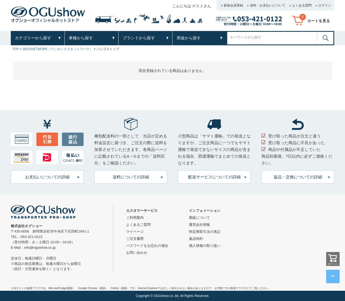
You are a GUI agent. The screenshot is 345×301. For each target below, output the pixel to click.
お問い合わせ (136, 253)
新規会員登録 (233, 5)
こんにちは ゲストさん (191, 6)
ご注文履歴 (135, 239)
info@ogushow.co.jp (40, 247)
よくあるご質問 (138, 225)
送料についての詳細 (131, 177)
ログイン (324, 5)
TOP (15, 49)
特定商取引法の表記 (204, 232)
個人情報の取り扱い (204, 246)
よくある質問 (302, 5)
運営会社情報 (199, 225)
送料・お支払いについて (267, 5)
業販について (199, 218)
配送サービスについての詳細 (214, 177)
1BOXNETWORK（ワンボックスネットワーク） (57, 49)
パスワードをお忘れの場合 (147, 246)
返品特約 (196, 239)
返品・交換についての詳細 (298, 177)
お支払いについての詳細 (47, 177)
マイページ (135, 232)
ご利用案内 (135, 218)
